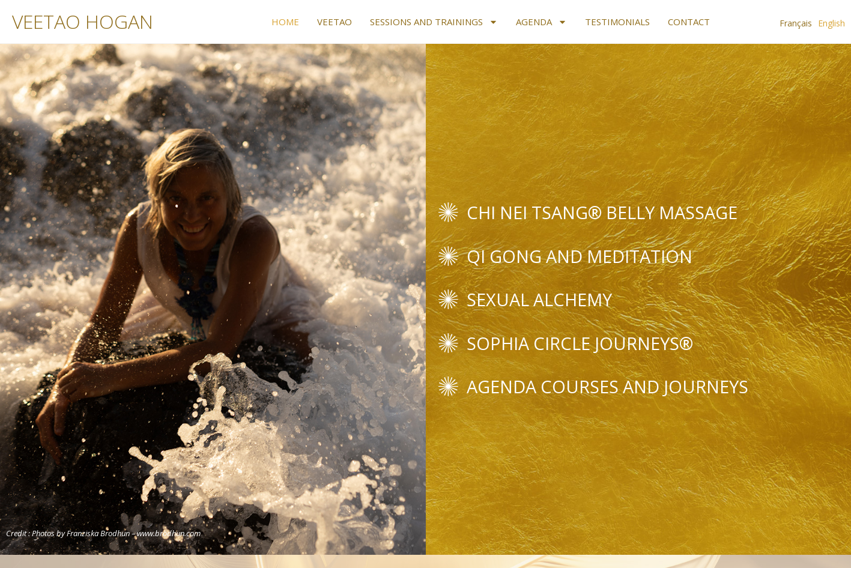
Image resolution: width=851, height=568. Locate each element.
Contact (689, 22)
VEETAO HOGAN (82, 21)
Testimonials (617, 22)
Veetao (334, 22)
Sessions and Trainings (434, 22)
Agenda (541, 22)
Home (285, 22)
